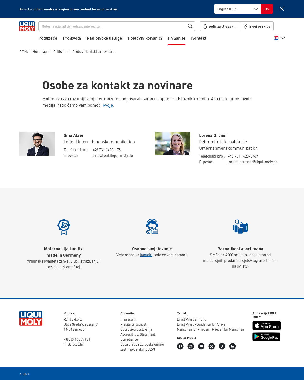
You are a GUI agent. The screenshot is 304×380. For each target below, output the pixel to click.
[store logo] (33, 32)
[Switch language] (267, 9)
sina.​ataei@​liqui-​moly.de (112, 155)
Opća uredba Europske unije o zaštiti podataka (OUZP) (142, 346)
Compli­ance (129, 339)
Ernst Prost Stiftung (191, 319)
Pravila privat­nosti (133, 324)
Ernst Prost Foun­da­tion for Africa (201, 324)
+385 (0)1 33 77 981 (77, 339)
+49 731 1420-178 (106, 149)
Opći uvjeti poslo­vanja (136, 329)
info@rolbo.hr (73, 344)
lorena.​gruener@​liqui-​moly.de (253, 161)
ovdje (108, 105)
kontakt (146, 254)
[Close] (282, 8)
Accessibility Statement (137, 334)
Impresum (128, 319)
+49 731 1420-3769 (243, 156)
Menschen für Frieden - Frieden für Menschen (210, 329)
